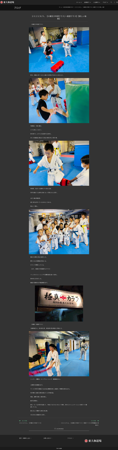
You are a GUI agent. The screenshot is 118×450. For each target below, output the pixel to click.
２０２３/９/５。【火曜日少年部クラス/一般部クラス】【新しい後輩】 (90, 7)
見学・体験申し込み (24, 438)
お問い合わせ (47, 438)
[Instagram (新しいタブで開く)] (115, 2)
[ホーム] (60, 7)
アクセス (69, 438)
